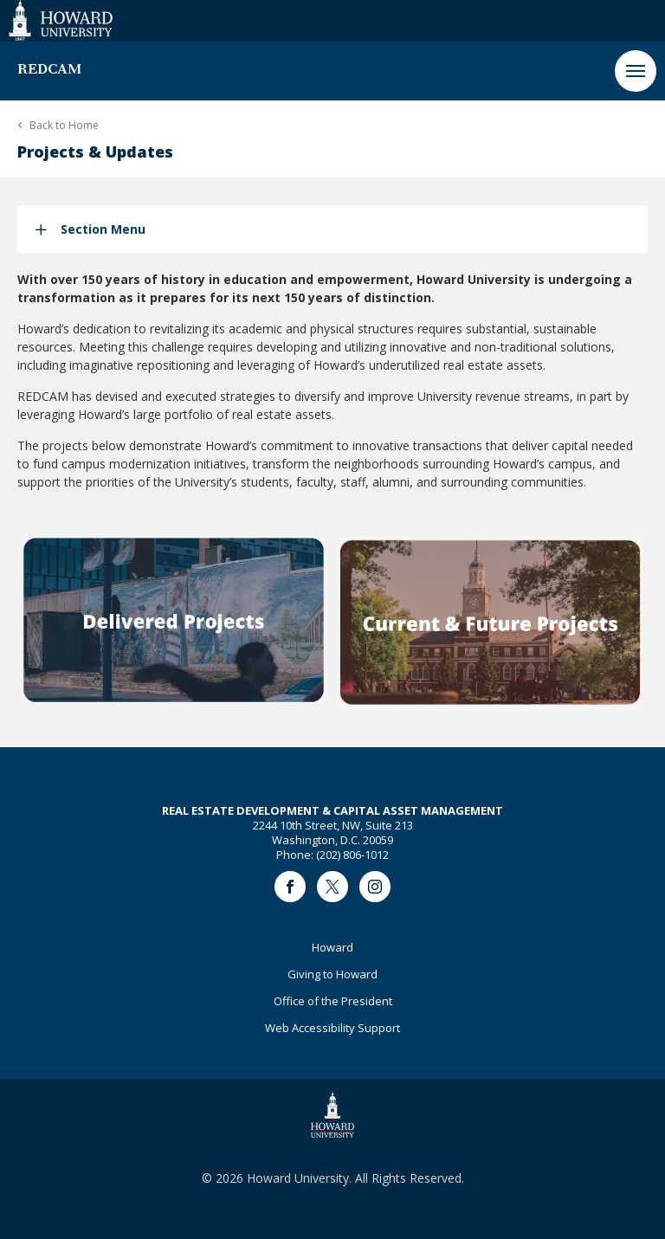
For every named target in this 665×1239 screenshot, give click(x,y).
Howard (332, 947)
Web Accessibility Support (332, 1028)
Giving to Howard (332, 974)
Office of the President (333, 1001)
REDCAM (49, 70)
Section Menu (103, 229)
